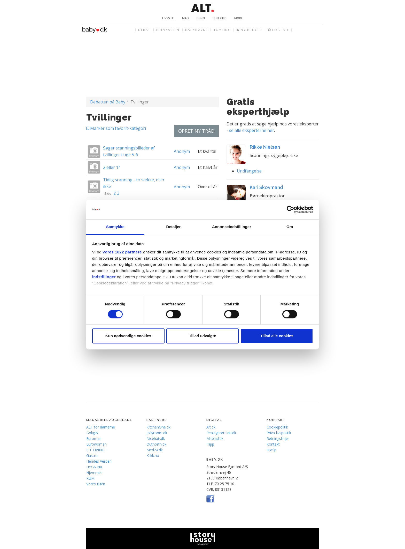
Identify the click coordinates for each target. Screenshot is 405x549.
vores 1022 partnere (122, 252)
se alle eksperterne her (251, 130)
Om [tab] (289, 227)
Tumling (222, 29)
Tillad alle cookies (276, 336)
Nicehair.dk (155, 438)
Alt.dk (210, 427)
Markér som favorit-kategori (116, 128)
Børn (201, 18)
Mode (238, 18)
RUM (90, 478)
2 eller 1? (111, 167)
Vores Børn (95, 484)
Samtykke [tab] (115, 227)
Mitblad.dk (214, 438)
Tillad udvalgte (202, 336)
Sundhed (220, 18)
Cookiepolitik (277, 427)
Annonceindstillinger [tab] (231, 227)
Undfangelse (249, 171)
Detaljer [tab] (173, 227)
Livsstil (168, 18)
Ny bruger (249, 30)
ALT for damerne (100, 427)
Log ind (278, 30)
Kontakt (273, 444)
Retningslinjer (278, 438)
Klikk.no (152, 455)
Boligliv (92, 432)
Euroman (94, 438)
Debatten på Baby (107, 102)
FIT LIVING (95, 449)
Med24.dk (154, 449)
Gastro (92, 455)
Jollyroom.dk (156, 432)
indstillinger (104, 277)
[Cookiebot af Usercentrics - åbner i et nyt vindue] (290, 209)
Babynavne (196, 29)
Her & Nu (94, 466)
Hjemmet (94, 472)
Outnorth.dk (156, 444)
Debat (144, 29)
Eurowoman (96, 444)
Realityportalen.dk (221, 432)
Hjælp (271, 449)
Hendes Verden (99, 461)
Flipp (210, 444)
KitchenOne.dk (158, 427)
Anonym (182, 151)
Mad (185, 18)
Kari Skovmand (266, 187)
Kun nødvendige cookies (128, 336)
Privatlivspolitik (279, 432)
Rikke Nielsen (265, 147)
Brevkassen (168, 29)
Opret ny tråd (196, 131)
